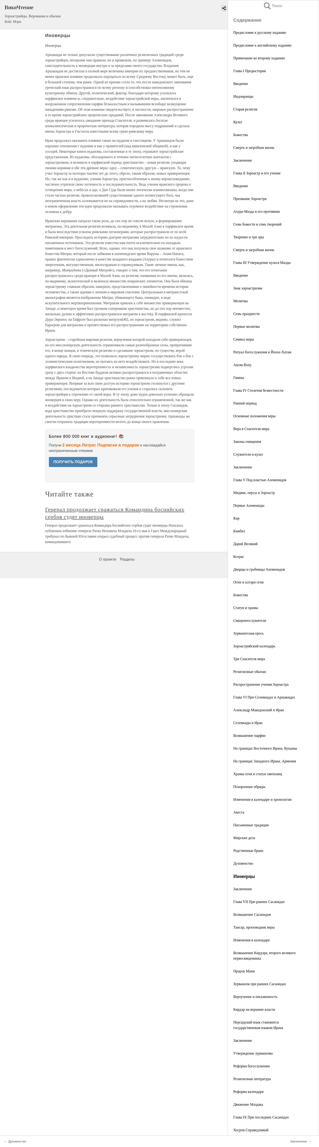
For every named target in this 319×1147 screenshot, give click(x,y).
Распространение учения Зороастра (260, 684)
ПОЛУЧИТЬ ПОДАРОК (73, 462)
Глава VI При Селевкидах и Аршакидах (264, 697)
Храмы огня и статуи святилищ (257, 774)
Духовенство (243, 863)
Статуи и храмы (245, 608)
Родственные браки (248, 851)
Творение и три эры (248, 237)
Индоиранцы (243, 96)
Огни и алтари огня (248, 582)
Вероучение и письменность (255, 997)
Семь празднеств (246, 314)
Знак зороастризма (247, 288)
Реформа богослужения (251, 1066)
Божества (240, 135)
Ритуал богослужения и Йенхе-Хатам (262, 352)
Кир (236, 518)
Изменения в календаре (251, 940)
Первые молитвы (246, 326)
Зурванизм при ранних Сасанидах (259, 984)
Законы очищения (247, 442)
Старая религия (245, 109)
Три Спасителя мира (249, 659)
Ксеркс (238, 557)
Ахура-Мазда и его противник (256, 211)
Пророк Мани (244, 971)
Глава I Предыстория (249, 71)
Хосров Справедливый (250, 1130)
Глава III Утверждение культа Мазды (262, 263)
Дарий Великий (245, 544)
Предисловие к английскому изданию (262, 45)
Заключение (242, 160)
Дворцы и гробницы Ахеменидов (259, 569)
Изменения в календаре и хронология (262, 799)
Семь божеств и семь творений (257, 224)
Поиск (272, 6)
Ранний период (245, 403)
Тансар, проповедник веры (254, 927)
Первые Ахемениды (248, 505)
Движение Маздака (248, 1104)
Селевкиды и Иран (248, 723)
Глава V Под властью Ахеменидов (259, 480)
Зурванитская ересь (248, 633)
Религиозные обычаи (249, 672)
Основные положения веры (254, 416)
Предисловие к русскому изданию (259, 32)
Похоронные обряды (249, 787)
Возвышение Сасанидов (252, 914)
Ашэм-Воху (242, 365)
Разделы (127, 559)
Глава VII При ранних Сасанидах (259, 902)
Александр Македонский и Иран (258, 710)
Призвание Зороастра (250, 199)
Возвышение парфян (249, 736)
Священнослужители (249, 620)
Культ (237, 122)
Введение (240, 84)
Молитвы (240, 301)
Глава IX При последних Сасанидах (261, 1117)
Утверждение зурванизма (253, 1053)
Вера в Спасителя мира (251, 429)
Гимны (238, 378)
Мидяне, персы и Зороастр (254, 493)
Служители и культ (248, 454)
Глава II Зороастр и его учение (257, 173)
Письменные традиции (251, 825)
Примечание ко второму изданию (259, 58)
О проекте (107, 559)
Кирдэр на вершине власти (254, 1009)
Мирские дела (244, 838)
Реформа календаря (248, 1092)
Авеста (238, 812)
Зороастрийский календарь (254, 646)
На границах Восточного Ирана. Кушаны (265, 748)
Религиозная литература (252, 1079)
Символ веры (243, 339)
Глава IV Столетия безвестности (258, 390)
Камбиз (239, 531)
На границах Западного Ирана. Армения (264, 761)
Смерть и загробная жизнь (253, 148)
